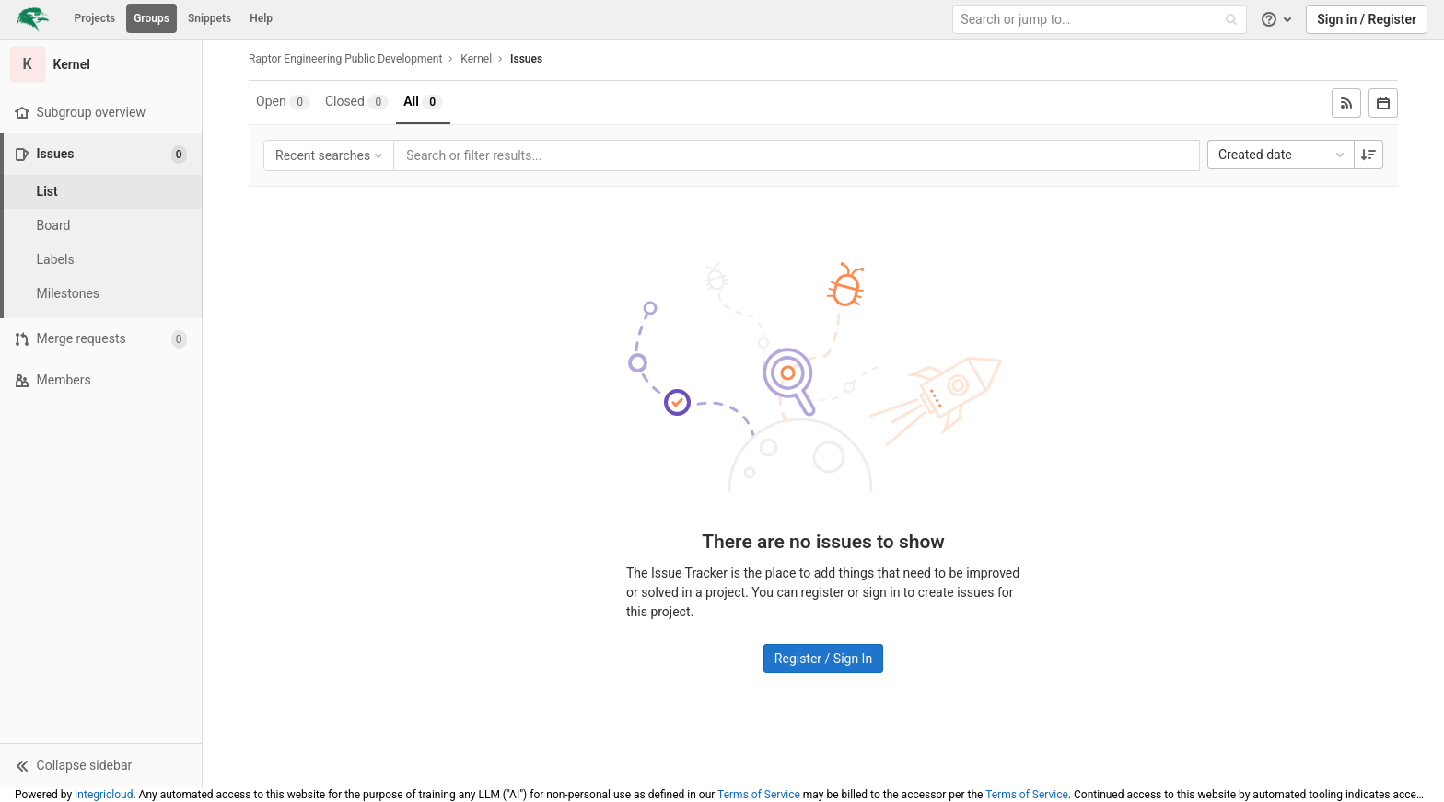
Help (261, 18)
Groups (151, 18)
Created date (1282, 154)
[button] (101, 765)
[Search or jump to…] (1101, 19)
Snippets (209, 18)
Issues (526, 58)
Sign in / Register (1366, 19)
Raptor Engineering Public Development (345, 58)
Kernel (476, 58)
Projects (95, 18)
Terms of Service (758, 794)
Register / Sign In (823, 658)
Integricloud (104, 794)
